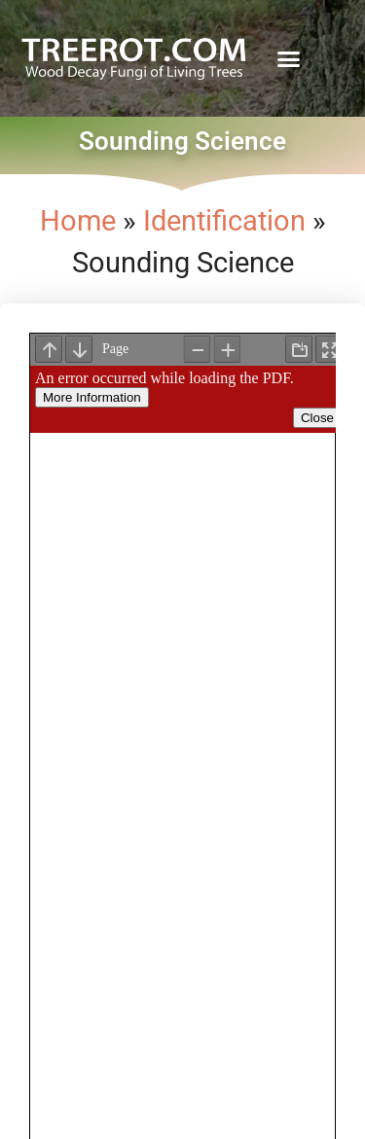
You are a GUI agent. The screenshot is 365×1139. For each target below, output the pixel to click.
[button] (289, 58)
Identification (224, 220)
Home (78, 220)
